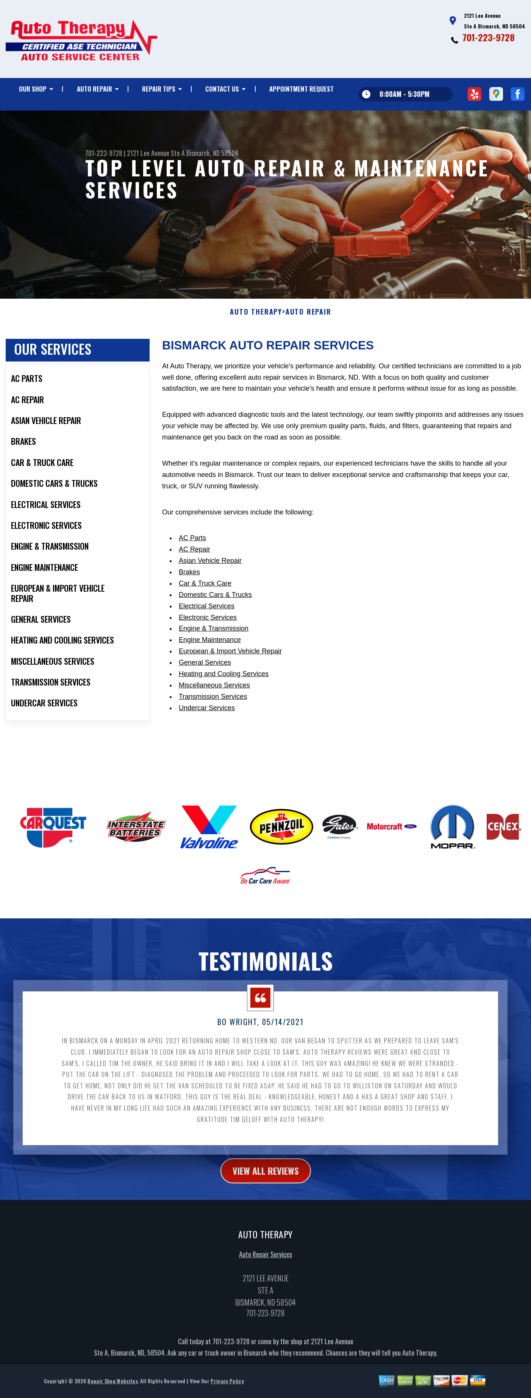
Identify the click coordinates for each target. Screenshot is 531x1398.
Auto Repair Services (265, 1291)
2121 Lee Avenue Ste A (156, 153)
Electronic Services (208, 654)
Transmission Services (213, 733)
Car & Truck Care (205, 620)
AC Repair (194, 586)
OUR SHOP (33, 89)
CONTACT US (222, 89)
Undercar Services (207, 744)
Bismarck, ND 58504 (212, 153)
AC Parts (192, 575)
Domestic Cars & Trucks (215, 631)
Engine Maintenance (210, 677)
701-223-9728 (488, 37)
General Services (205, 699)
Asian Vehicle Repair (210, 598)
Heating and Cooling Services (224, 710)
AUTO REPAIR (94, 89)
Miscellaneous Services (214, 722)
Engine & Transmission (213, 665)
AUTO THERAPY (256, 349)
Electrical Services (206, 643)
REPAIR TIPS (158, 89)
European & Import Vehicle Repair (230, 688)
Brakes (189, 609)
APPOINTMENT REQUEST (301, 89)
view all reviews (266, 1207)
